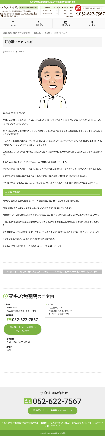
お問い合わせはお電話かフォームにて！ (22, 329)
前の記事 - (27, 272)
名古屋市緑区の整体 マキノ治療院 (55, 433)
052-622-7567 (22, 319)
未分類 (21, 51)
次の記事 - (78, 272)
